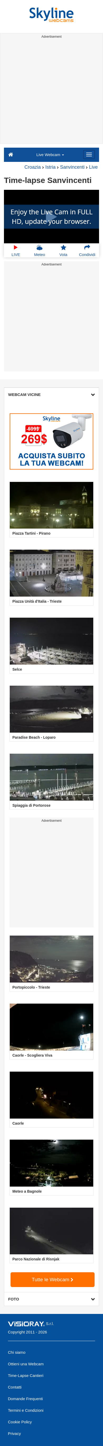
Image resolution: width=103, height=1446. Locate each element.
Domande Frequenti (25, 1398)
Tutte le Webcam (52, 1279)
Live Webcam (50, 154)
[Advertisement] (51, 91)
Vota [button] (63, 250)
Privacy (14, 1433)
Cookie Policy (20, 1422)
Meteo (39, 250)
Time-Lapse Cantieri (25, 1375)
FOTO (51, 1299)
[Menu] (89, 154)
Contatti (15, 1387)
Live (93, 167)
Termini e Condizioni (25, 1410)
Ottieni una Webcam (26, 1364)
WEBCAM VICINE (51, 394)
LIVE (16, 250)
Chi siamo (17, 1352)
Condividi (87, 250)
